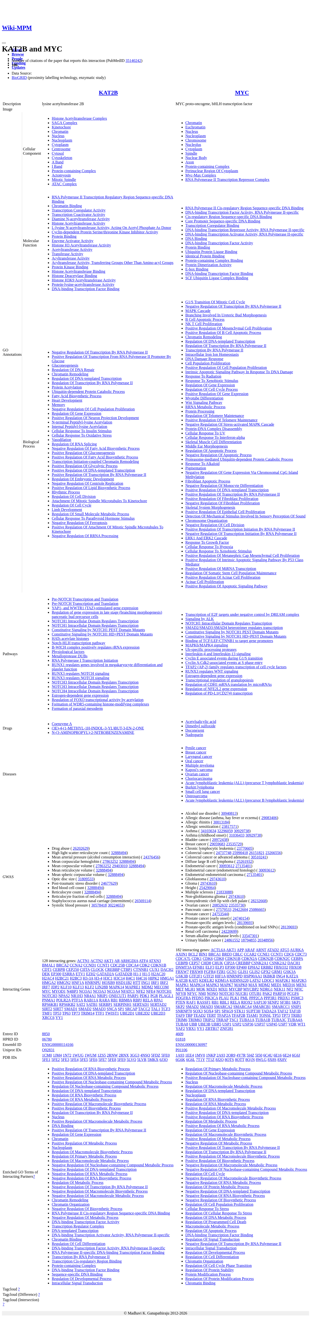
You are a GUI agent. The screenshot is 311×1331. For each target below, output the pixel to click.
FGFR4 (210, 972)
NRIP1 (102, 996)
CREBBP (112, 969)
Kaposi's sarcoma (199, 770)
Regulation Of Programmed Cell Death (215, 1222)
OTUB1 (255, 994)
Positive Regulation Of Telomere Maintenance (221, 420)
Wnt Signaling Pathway (203, 402)
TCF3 (165, 1009)
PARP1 (133, 996)
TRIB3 (296, 1015)
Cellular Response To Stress (207, 1209)
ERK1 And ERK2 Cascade (206, 538)
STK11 (239, 1011)
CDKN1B (158, 965)
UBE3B (204, 1024)
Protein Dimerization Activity (208, 265)
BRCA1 (214, 954)
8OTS (229, 1060)
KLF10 (65, 987)
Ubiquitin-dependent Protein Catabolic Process (88, 392)
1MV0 (200, 1055)
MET (180, 989)
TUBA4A (294, 1020)
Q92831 (48, 1050)
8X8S (272, 1060)
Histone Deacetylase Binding (74, 276)
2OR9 (230, 1055)
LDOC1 (268, 980)
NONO (212, 994)
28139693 (244, 923)
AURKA (297, 950)
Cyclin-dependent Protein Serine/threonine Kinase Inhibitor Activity (105, 232)
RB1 (114, 1000)
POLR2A (63, 1000)
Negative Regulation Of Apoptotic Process (218, 455)
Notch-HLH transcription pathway (78, 643)
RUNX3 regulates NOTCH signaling (80, 673)
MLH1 (190, 989)
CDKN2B (266, 959)
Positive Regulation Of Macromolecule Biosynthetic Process (99, 1104)
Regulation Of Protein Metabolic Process (217, 1187)
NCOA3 (99, 991)
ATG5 (284, 950)
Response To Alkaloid (202, 464)
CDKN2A (249, 959)
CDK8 (219, 959)
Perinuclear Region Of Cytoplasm (211, 171)
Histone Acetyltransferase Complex (79, 118)
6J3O (163, 1060)
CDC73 (301, 954)
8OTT (239, 1060)
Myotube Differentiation (204, 398)
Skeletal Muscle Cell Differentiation (213, 442)
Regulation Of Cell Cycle (71, 505)
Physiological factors (68, 652)
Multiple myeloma (199, 765)
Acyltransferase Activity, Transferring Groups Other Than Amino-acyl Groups (112, 263)
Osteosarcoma (196, 796)
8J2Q (220, 1060)
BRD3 (227, 954)
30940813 (228, 813)
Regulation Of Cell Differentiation (78, 1244)
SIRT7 (58, 1009)
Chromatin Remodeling (70, 374)
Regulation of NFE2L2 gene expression (216, 689)
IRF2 (164, 983)
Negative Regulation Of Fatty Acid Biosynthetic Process (96, 448)
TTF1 (99, 1013)
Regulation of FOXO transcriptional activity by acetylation (98, 700)
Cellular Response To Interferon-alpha (215, 437)
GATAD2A (105, 974)
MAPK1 (182, 985)
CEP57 (194, 963)
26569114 (142, 901)
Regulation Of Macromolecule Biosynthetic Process (92, 1152)
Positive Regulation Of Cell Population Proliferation (226, 367)
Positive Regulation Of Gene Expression (217, 394)
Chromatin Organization (71, 1204)
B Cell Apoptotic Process (205, 319)
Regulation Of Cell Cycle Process (211, 389)
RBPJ (137, 1000)
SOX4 (208, 1011)
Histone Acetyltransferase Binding (78, 271)
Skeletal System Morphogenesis (210, 507)
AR (117, 961)
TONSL (265, 1015)
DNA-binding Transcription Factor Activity (219, 243)
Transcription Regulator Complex (78, 1226)
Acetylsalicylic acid (200, 722)
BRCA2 (62, 965)
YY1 (59, 1018)
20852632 (220, 905)
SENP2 (273, 1002)
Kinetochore (61, 127)
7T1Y (200, 1060)
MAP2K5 (298, 980)
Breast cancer (196, 752)
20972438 (219, 840)
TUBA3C (278, 1020)
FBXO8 (295, 967)
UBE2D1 (127, 1013)
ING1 (145, 983)
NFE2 (140, 991)
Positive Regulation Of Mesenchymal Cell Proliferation (228, 328)
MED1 (276, 985)
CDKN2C (282, 959)
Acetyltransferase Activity (72, 249)
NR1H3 (77, 996)
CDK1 (196, 959)
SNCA (112, 1009)
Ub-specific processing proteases (211, 649)
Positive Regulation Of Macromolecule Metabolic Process (97, 1121)
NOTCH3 (49, 996)
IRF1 (155, 983)
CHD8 (206, 963)
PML (244, 998)
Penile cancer (195, 748)
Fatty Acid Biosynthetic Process (77, 396)
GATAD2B (123, 974)
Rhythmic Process (66, 492)
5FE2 (56, 1060)
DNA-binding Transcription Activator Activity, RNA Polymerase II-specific (244, 234)
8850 (46, 1034)
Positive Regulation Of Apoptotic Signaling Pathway (226, 586)
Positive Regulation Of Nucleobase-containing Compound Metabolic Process (112, 1082)
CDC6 (289, 954)
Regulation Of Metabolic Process (78, 1182)
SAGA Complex (64, 123)
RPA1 (158, 1000)
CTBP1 (126, 969)
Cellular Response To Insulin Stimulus (82, 431)
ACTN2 (96, 961)
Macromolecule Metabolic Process (212, 1226)
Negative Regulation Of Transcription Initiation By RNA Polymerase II (241, 534)
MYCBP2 (251, 989)
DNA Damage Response (204, 359)
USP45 (271, 1024)
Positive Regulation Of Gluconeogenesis (83, 453)
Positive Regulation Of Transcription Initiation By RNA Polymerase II (240, 529)
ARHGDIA (129, 961)
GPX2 (266, 972)
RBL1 (224, 1002)
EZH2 (90, 974)
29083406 (269, 818)
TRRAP (222, 1020)
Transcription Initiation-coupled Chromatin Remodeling (95, 461)
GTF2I (208, 976)
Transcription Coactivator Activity (78, 214)
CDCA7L (183, 959)
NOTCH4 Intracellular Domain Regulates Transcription (95, 691)
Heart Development (67, 400)
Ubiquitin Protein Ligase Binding (211, 252)
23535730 (236, 905)
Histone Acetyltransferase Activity (78, 223)
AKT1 (109, 961)
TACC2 (144, 1009)
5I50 (258, 1055)
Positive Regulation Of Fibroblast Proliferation (221, 499)
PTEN (180, 1002)
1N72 (67, 1055)
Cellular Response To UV (205, 433)
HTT (136, 983)
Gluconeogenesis (65, 365)
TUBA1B (262, 1020)
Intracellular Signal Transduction (77, 1283)
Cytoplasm (60, 145)
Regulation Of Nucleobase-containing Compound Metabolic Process (105, 1086)
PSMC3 (297, 998)
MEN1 (301, 985)
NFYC (192, 994)
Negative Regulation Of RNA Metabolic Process (90, 1174)
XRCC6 (48, 1018)
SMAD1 (70, 1009)
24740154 (240, 918)
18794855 (249, 940)
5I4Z (250, 1055)
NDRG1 (266, 989)
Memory (58, 405)
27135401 (243, 866)
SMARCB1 (262, 1007)
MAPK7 (226, 985)
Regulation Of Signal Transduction (212, 1239)
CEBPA (297, 959)
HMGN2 (64, 983)
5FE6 (93, 1060)
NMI (202, 994)
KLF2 (89, 987)
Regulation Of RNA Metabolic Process (82, 1099)
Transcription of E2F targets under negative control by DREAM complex (242, 614)
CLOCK (97, 969)
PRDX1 (284, 998)
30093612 (226, 866)
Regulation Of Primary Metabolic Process (84, 1156)
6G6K (180, 1060)
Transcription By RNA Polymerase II (214, 350)
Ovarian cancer (197, 774)
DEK (46, 974)
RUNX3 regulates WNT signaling (211, 671)
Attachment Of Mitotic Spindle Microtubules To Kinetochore (99, 501)
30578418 (99, 905)
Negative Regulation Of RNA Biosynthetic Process (91, 1178)
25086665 (256, 909)
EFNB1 (199, 967)
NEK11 (279, 989)
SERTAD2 (158, 1004)
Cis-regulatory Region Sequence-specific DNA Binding (228, 217)
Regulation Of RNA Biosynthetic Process (84, 1095)
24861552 (232, 940)
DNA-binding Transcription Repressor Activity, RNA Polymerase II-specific (244, 230)
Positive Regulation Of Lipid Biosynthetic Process (91, 488)
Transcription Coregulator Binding (212, 225)
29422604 (240, 909)
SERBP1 (105, 1004)
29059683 (217, 844)
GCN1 (232, 972)
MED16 (289, 985)
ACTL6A (218, 950)
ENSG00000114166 (57, 1045)
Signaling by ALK (199, 619)
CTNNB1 (140, 969)
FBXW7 (182, 972)
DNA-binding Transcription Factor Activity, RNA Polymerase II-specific (242, 212)
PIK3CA (211, 998)
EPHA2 (254, 967)
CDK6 (208, 959)
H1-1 (137, 974)
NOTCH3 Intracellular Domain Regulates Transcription (95, 682)
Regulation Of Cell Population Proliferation (219, 1204)
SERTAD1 (140, 1004)
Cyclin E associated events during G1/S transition (224, 658)
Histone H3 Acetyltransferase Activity (81, 245)
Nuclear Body (196, 158)
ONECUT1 (117, 996)
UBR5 (216, 1024)
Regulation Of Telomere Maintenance (214, 416)
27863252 (110, 861)
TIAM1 (252, 1015)
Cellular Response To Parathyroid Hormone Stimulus (93, 518)
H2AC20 (158, 974)
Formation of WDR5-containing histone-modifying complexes (100, 704)
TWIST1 (112, 1013)
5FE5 (84, 1060)
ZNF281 (226, 1028)
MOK (200, 989)
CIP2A (229, 963)
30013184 (221, 822)
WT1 (301, 1024)
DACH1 (293, 963)
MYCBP (235, 989)
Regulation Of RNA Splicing (74, 444)
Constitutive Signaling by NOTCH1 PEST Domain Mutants (98, 630)
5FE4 (74, 1060)
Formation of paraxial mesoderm (77, 708)
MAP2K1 (282, 980)
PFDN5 (198, 998)
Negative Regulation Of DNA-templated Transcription (94, 1169)
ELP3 (219, 967)
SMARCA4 (242, 1007)
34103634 (208, 831)
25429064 (207, 888)
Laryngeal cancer (198, 757)
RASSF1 (204, 1002)
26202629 (80, 848)
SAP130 (259, 1002)
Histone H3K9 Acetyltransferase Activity (84, 280)
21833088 (224, 892)
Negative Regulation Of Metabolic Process (85, 1217)
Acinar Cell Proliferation (204, 582)
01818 (180, 1039)
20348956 (265, 940)
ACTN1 (83, 961)
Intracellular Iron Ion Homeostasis (212, 354)
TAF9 (180, 1015)
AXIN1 (181, 954)
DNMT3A (184, 967)
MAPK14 (116, 987)
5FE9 (121, 1060)
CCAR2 (250, 954)
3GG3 (134, 1055)
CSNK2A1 (259, 963)
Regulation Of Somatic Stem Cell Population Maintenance (230, 573)
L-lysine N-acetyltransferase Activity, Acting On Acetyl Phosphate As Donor (111, 228)
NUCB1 (241, 994)
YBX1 (191, 1028)
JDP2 (55, 987)
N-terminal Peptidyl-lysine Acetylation (82, 422)
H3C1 (107, 978)
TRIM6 (181, 1020)
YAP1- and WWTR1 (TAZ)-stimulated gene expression (95, 608)
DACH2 (166, 969)
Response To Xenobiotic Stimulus (211, 381)
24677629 (109, 883)
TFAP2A (224, 1015)
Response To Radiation (203, 376)
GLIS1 (243, 972)
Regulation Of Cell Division (74, 496)
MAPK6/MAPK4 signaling (206, 645)
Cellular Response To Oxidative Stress (82, 435)
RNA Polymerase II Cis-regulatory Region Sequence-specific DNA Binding (244, 208)
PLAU (224, 998)
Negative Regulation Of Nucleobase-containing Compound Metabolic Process (112, 1165)
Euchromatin (195, 127)
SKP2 (180, 1007)
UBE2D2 (142, 1013)
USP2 (236, 1024)
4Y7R (241, 1055)
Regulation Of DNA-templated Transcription (87, 378)
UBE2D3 (158, 1013)
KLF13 (78, 987)
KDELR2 (206, 980)
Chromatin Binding (67, 206)
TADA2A (268, 1011)
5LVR (142, 1060)
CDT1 (47, 969)
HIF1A (220, 976)
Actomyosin (61, 175)
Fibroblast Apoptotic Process (207, 481)
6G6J (296, 1055)
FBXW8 (196, 972)
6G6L (190, 1060)
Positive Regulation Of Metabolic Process (84, 1143)
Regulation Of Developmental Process (82, 1279)
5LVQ (131, 1060)
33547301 (250, 936)
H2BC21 (62, 978)
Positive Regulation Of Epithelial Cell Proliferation (225, 512)
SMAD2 (85, 1009)
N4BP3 (72, 991)
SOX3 (198, 1011)
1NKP (211, 1055)
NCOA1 (85, 991)
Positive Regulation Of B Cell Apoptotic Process (223, 333)
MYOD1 (59, 991)
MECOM (161, 987)
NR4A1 (90, 996)
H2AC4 (48, 978)
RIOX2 (246, 1002)
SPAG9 (227, 1011)
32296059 (225, 831)
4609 (179, 1034)
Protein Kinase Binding (70, 267)
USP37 (259, 1024)
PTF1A (77, 1000)
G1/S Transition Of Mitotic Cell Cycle (215, 302)
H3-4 (98, 978)
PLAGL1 (166, 996)
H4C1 (130, 978)
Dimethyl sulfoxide (200, 726)
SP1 (121, 1009)
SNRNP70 (184, 1011)
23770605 (244, 848)
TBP (188, 1015)
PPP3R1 (270, 998)
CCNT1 (103, 965)
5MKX (152, 1060)
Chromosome (195, 140)
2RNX (124, 1055)
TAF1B (295, 1011)
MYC (242, 92)
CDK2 (144, 965)
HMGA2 (49, 983)
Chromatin (60, 131)
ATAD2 (273, 950)
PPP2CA (256, 998)
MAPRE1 (132, 987)
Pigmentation (195, 468)
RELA (148, 1000)
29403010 (120, 866)
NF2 (289, 989)
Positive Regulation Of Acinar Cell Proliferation (222, 577)
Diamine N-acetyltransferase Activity (81, 219)
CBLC (238, 954)
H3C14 (119, 978)
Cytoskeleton (62, 158)
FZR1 (220, 972)
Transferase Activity (67, 254)
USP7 (282, 1024)
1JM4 (57, 1055)
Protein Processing (200, 411)
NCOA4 (113, 991)
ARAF (250, 950)
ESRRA (68, 974)
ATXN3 (155, 961)
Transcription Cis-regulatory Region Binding (87, 1261)
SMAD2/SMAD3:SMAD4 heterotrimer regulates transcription (234, 628)
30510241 (258, 857)
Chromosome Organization (206, 520)
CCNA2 (76, 965)
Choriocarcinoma (198, 778)
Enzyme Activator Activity (73, 241)
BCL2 (193, 954)
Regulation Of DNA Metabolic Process (215, 1217)
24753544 (220, 914)
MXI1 (223, 989)
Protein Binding (64, 236)
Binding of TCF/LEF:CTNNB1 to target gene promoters (229, 641)
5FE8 (112, 1060)
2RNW (112, 1055)
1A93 (180, 1055)
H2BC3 (76, 978)
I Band (57, 166)
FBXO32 (281, 967)
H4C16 (141, 978)
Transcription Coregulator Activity (79, 210)
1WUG (78, 1055)
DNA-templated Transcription (75, 1231)
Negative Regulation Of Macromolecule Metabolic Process (98, 1196)
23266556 (273, 853)
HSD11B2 (124, 983)
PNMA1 (48, 1000)
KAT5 (193, 980)
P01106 (181, 1050)
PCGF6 (293, 994)
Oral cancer (194, 761)
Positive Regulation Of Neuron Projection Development (95, 418)
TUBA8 (182, 1024)
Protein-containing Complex (74, 171)
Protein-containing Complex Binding (214, 260)
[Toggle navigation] (4, 43)
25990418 (240, 853)
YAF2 (180, 1028)
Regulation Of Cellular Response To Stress (218, 1213)
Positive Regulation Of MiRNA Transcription (220, 569)
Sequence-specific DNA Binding (77, 1274)
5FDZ (155, 1055)
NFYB (181, 994)
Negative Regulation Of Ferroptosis (79, 523)
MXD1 (211, 989)
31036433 (236, 835)
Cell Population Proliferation (207, 363)
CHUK (217, 963)
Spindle (191, 153)
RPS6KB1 (50, 1004)
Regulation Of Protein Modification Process (219, 1279)
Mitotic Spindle (64, 180)
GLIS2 (254, 972)
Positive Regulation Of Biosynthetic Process (86, 1108)
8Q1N (250, 1060)
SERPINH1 (122, 1004)
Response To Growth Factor (207, 542)
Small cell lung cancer (202, 791)
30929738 (241, 831)
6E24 (287, 1055)
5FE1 (46, 1060)
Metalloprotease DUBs (69, 656)
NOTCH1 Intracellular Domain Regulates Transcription (95, 621)
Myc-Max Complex (200, 175)
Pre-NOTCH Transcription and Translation (85, 599)
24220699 (229, 931)
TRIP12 (209, 1020)
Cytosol (58, 153)
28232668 (258, 901)
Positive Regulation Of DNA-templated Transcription (93, 470)
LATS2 (255, 980)
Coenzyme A (62, 724)
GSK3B (182, 976)
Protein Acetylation (67, 387)
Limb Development (67, 510)
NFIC (298, 989)
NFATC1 (128, 991)
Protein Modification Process (208, 1274)
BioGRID (19, 78)
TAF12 (282, 1011)
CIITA (85, 969)
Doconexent (194, 730)
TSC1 (233, 1020)
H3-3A (88, 978)
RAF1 (191, 1002)
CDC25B (117, 965)
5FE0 (165, 1055)
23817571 (229, 826)
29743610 (217, 879)
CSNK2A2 (277, 963)
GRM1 (277, 972)
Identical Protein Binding (205, 256)
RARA (104, 1000)
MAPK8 (240, 985)
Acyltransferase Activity (71, 258)
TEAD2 (199, 1015)
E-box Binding (196, 269)
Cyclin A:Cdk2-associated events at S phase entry (224, 663)
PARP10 (279, 994)
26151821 (256, 853)
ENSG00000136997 (191, 1045)
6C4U (268, 1055)
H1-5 (146, 974)
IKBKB (269, 976)
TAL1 (155, 1009)
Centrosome (61, 149)
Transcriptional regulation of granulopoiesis (219, 680)
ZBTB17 (212, 1028)
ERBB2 (267, 967)
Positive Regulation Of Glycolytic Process (85, 466)
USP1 (226, 1024)
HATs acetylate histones (70, 638)
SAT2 (80, 1004)
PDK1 (144, 996)
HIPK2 (153, 978)
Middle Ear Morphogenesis (206, 446)
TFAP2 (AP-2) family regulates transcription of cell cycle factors (235, 667)
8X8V (282, 1060)
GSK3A (289, 972)
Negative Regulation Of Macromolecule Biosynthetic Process (100, 1191)
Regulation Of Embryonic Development (83, 479)
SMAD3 (99, 1009)
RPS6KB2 (67, 1004)
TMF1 (47, 1013)
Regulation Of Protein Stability (209, 1270)
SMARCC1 (281, 1007)
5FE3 (65, 1060)
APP (240, 950)
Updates (18, 67)
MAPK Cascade (198, 311)
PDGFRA (183, 998)
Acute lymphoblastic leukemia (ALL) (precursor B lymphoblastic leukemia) (244, 800)
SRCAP (131, 1009)
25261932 (244, 861)
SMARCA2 (223, 1007)
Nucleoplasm (62, 140)
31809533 (85, 879)
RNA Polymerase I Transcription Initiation (85, 660)
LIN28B (101, 987)
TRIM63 (195, 1020)
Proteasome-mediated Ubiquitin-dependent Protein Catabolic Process (239, 459)
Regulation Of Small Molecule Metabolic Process (90, 514)
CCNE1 (263, 954)
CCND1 (89, 965)
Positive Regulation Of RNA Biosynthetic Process (91, 1069)
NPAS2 (64, 996)
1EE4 (189, 1055)
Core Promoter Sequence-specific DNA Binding (222, 221)
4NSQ (145, 1055)
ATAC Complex (64, 184)
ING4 (280, 976)
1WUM (90, 1055)
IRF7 (46, 987)
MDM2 (147, 987)
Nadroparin (194, 735)
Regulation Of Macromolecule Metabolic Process (90, 1161)
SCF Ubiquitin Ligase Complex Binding (216, 278)
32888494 (118, 853)
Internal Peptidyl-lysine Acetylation (79, 426)
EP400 (241, 967)
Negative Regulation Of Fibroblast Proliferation (222, 503)
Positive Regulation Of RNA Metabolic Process (89, 1078)
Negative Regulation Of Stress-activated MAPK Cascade (229, 424)
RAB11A (91, 1000)
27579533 (223, 909)
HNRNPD (235, 976)
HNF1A (78, 983)
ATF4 (143, 961)
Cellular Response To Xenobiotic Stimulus (218, 551)
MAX (252, 985)
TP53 (57, 1013)
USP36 (247, 1024)
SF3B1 (285, 1002)
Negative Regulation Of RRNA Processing (85, 536)
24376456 (151, 857)
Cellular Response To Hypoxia (209, 547)
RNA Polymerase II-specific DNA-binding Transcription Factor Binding (108, 1252)
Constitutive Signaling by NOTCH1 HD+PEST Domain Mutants (102, 634)
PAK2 (267, 994)
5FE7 (102, 1060)
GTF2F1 (195, 976)
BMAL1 (48, 965)
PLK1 (234, 998)
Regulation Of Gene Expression (76, 413)
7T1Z (210, 1060)
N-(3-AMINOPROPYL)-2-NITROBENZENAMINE (93, 732)
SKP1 (296, 1002)
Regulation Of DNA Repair (73, 370)
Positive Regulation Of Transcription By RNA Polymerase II (99, 475)
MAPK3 (212, 985)
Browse (18, 54)
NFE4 (150, 991)
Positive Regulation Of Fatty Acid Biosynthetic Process (95, 457)
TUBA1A (246, 1020)
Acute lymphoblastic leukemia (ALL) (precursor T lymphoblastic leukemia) (244, 783)
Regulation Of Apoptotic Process (211, 451)
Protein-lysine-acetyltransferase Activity (83, 284)
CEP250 (72, 969)
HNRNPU (93, 983)
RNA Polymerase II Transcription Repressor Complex (227, 180)
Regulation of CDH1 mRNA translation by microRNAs (228, 684)
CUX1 (154, 969)
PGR (154, 996)
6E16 (278, 1055)
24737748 (223, 853)
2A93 (220, 1055)
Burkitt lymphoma (199, 787)
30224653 (115, 905)
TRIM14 (88, 1013)
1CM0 (47, 1055)
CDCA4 (132, 965)
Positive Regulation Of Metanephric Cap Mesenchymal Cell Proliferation (242, 555)
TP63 (66, 1013)
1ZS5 (101, 1055)
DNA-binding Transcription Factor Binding (86, 289)
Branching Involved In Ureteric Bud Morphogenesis (226, 315)
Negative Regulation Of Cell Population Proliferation (93, 409)
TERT (211, 1015)
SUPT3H (253, 1011)
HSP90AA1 (252, 976)
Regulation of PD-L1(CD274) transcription (219, 693)
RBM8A (125, 1000)
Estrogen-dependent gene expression (80, 695)
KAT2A (292, 976)
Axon (189, 162)
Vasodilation (61, 440)
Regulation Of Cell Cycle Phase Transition (218, 1265)
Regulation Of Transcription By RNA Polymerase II (92, 383)
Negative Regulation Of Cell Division (214, 525)
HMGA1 (167, 978)
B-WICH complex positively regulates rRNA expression (95, 647)
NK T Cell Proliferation (203, 324)
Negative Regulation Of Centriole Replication (87, 483)
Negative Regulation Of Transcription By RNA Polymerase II (100, 352)
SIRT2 (47, 1009)
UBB (193, 1024)
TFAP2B (238, 1015)
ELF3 (209, 967)
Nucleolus (193, 145)
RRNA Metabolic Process (205, 407)
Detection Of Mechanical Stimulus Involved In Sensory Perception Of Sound (245, 516)
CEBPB (59, 969)
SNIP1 (296, 1007)
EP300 (56, 974)
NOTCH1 (164, 991)
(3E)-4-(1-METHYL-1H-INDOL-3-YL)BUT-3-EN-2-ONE (98, 728)
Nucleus (58, 136)
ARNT (261, 950)
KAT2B (108, 92)
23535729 (234, 844)
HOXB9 (108, 983)
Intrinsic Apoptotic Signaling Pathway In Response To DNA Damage (239, 372)
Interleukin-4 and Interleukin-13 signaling (218, 654)
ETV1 (80, 974)
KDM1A (222, 980)
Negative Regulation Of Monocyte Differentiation (224, 485)
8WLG (261, 1060)
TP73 (75, 1013)
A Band (57, 162)
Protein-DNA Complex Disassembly (213, 429)
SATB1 (92, 1004)
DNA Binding (196, 239)
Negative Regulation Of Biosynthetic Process (87, 1209)
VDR (292, 1024)
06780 (47, 1039)
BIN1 (203, 954)
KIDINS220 (239, 980)
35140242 (133, 61)
